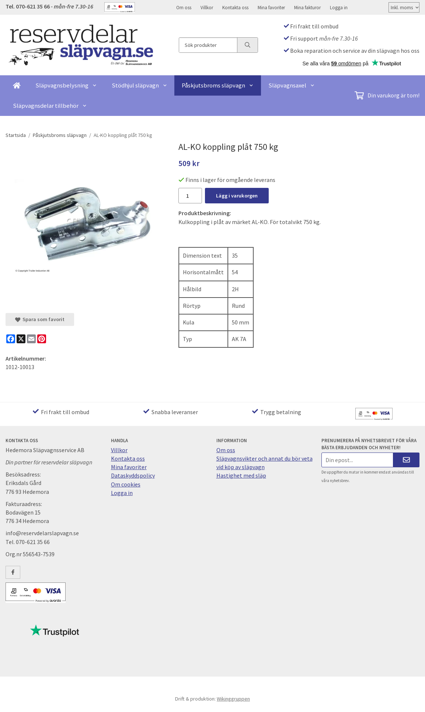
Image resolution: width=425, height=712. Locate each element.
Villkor (207, 7)
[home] (17, 85)
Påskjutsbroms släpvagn (218, 85)
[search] (247, 45)
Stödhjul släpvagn (139, 85)
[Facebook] (11, 338)
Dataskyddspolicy (133, 475)
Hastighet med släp (241, 475)
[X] (21, 338)
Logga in (339, 7)
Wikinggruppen (233, 698)
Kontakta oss (235, 7)
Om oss (183, 7)
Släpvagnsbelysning (66, 85)
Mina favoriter (271, 7)
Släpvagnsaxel (291, 85)
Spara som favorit (40, 319)
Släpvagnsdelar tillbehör (50, 106)
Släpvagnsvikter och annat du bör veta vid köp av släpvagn (264, 463)
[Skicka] (406, 460)
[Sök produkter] (208, 45)
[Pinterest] (41, 338)
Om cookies (125, 484)
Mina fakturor (307, 7)
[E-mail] (31, 338)
